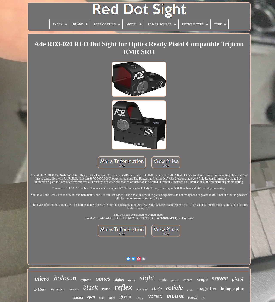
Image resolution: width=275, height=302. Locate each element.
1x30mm (40, 289)
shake (131, 280)
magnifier (206, 288)
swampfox (58, 289)
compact (78, 297)
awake (190, 290)
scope (202, 279)
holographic (232, 288)
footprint (142, 289)
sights (119, 280)
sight (146, 278)
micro (42, 278)
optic (163, 279)
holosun (65, 278)
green (125, 296)
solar (102, 297)
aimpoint (74, 289)
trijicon (86, 280)
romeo (188, 280)
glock (112, 297)
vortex (155, 296)
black (90, 287)
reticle (174, 288)
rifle (203, 298)
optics (103, 278)
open (91, 297)
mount (175, 295)
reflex (123, 287)
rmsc (106, 289)
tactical (175, 280)
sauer (220, 278)
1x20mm (140, 298)
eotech (192, 297)
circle (157, 288)
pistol (237, 279)
